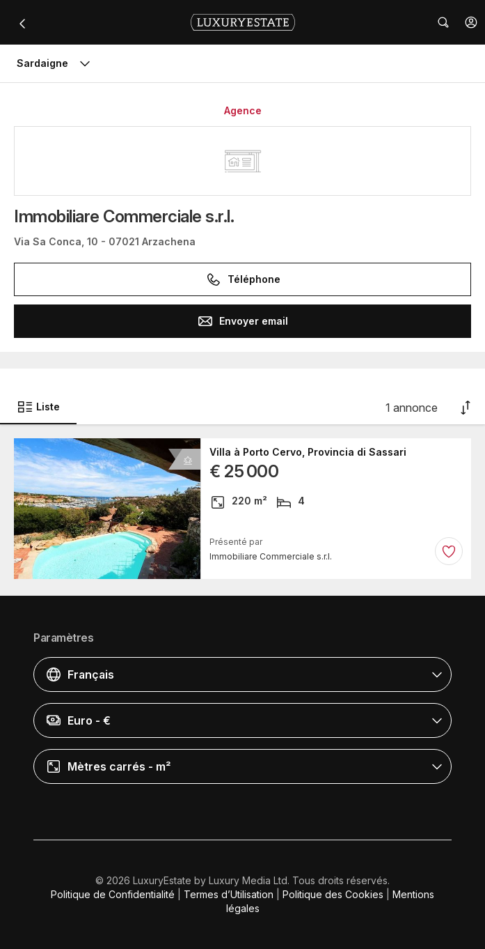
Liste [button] (38, 407)
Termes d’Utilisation (228, 894)
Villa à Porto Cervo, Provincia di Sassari (307, 452)
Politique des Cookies (333, 894)
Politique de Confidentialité (113, 894)
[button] (471, 22)
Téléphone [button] (242, 279)
